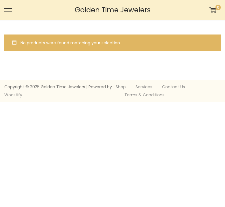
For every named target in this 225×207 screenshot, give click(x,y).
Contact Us (173, 87)
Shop (121, 87)
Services (144, 87)
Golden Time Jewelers (113, 10)
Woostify (13, 95)
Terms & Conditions (144, 95)
